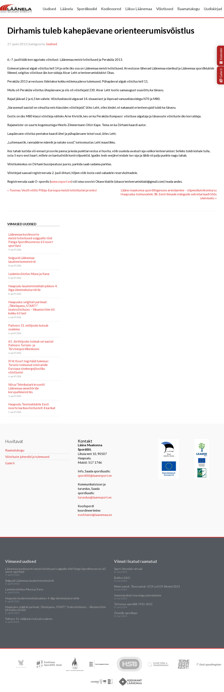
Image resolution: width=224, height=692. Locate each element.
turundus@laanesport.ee (95, 497)
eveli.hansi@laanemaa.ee (95, 515)
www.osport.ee (61, 181)
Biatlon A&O (122, 577)
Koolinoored (111, 8)
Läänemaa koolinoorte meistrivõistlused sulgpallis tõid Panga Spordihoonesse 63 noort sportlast (30, 239)
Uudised (49, 8)
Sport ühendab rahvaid (128, 568)
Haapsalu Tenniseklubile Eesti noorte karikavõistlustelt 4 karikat (31, 406)
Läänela (66, 8)
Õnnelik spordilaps (126, 613)
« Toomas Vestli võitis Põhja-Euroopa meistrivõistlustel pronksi (52, 190)
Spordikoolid (87, 8)
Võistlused (164, 8)
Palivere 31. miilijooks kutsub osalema (28, 327)
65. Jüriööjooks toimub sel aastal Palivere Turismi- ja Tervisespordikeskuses (30, 345)
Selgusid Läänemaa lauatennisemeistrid (21, 259)
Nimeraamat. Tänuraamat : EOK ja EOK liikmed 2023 (147, 586)
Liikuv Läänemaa (138, 8)
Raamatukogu (188, 8)
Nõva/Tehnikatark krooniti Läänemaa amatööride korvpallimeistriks (26, 388)
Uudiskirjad (213, 8)
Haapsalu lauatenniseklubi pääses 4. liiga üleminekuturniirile (32, 288)
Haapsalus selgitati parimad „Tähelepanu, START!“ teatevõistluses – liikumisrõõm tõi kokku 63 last (31, 307)
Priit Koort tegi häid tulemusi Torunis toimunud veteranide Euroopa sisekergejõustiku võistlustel (28, 366)
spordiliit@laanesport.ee (95, 475)
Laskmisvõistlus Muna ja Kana (28, 274)
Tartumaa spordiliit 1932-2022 (133, 604)
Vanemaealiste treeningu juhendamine (137, 595)
